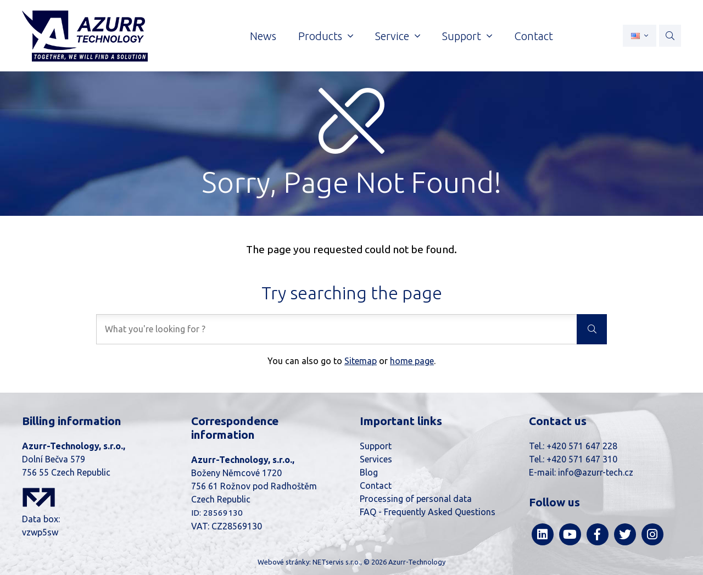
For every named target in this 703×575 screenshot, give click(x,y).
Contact (376, 485)
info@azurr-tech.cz (595, 472)
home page (412, 361)
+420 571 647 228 (581, 446)
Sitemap (360, 361)
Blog (369, 472)
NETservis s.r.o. (336, 562)
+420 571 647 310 (581, 459)
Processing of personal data (416, 499)
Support (376, 446)
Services (376, 459)
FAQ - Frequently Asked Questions (427, 512)
